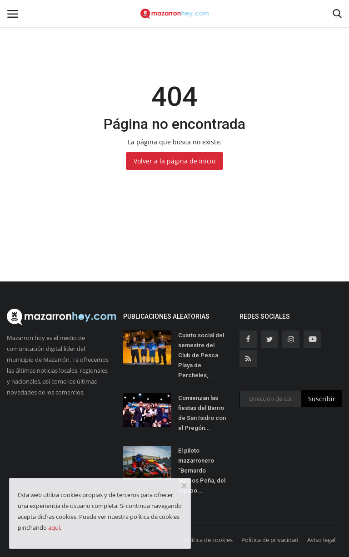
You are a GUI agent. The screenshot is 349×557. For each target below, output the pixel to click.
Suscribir (321, 398)
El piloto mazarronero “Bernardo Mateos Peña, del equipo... (201, 470)
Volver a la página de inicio (174, 161)
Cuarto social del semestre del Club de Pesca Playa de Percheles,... (201, 355)
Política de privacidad (270, 540)
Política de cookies (208, 540)
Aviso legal (321, 540)
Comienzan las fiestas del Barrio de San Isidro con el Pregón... (202, 412)
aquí (54, 527)
